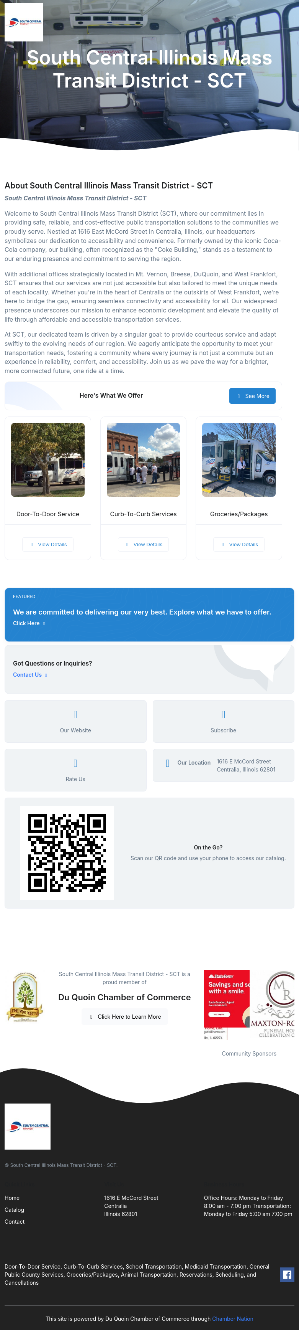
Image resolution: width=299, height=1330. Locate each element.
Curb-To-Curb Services (143, 514)
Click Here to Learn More (124, 1016)
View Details (48, 544)
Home (12, 1198)
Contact (15, 1221)
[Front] (25, 22)
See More (252, 396)
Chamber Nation (232, 1318)
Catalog (14, 1209)
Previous (198, 1005)
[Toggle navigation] (287, 22)
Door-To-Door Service (47, 514)
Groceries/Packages (239, 514)
